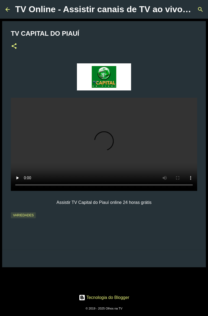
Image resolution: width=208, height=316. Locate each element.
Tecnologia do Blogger (104, 297)
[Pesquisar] (200, 9)
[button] (14, 46)
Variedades (23, 215)
